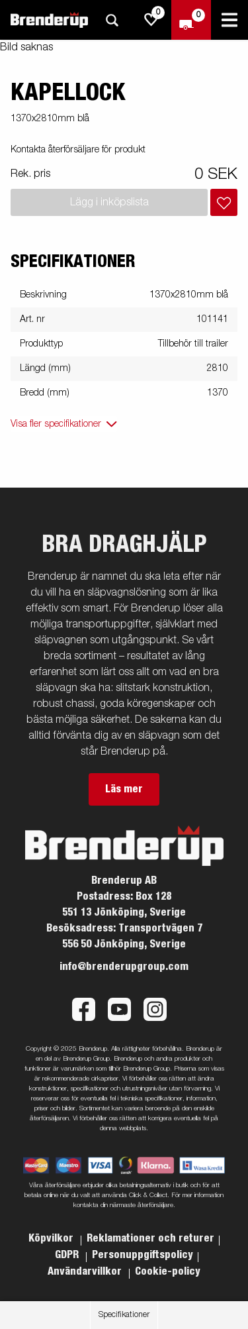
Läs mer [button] (124, 789)
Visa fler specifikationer (56, 424)
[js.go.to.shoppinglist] (151, 20)
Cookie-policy (167, 1271)
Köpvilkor (52, 1238)
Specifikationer (124, 1315)
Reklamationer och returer (150, 1238)
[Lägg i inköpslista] (223, 202)
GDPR (68, 1254)
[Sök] (112, 20)
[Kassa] (191, 20)
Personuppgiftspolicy (142, 1254)
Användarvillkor (86, 1271)
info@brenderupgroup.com (124, 966)
